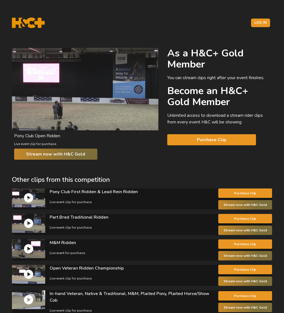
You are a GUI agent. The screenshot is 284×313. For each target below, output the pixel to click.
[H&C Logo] (28, 23)
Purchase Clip (211, 140)
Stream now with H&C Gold (55, 154)
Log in (260, 22)
